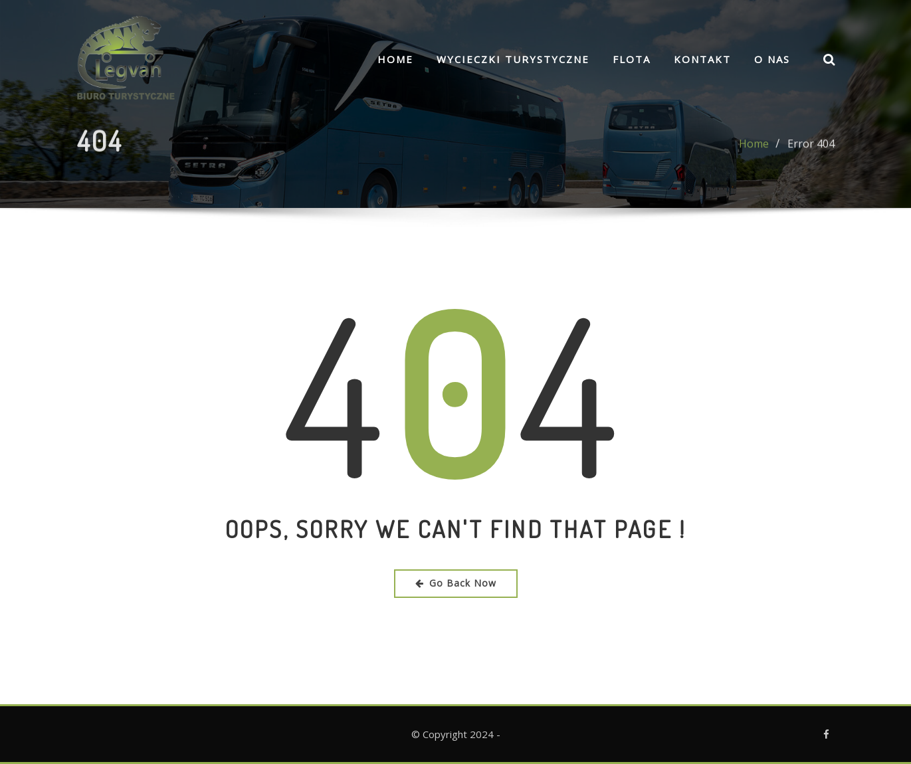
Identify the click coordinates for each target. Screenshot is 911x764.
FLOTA (632, 59)
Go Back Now (455, 583)
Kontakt (702, 59)
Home (395, 59)
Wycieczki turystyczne (513, 59)
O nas (772, 59)
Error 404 (811, 149)
